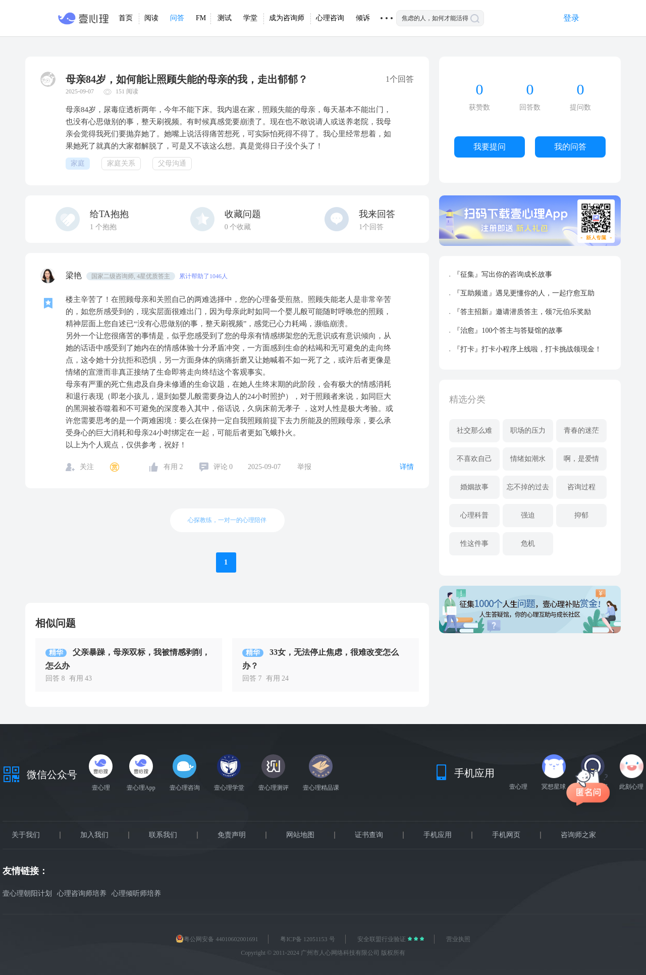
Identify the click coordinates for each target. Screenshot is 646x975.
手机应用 (437, 835)
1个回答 (371, 227)
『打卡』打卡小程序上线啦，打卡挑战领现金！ (527, 349)
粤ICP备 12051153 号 (307, 939)
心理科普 (474, 515)
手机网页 (506, 835)
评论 (223, 467)
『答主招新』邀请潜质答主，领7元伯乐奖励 (522, 312)
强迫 (528, 515)
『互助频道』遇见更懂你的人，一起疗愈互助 (524, 293)
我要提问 (489, 146)
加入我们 (94, 835)
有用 (173, 467)
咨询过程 (581, 487)
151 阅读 (127, 91)
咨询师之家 (578, 835)
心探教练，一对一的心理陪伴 (227, 520)
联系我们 (163, 835)
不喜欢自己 (474, 459)
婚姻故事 (474, 487)
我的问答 (570, 146)
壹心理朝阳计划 (27, 893)
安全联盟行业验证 (382, 939)
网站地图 (300, 835)
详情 (407, 467)
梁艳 (75, 275)
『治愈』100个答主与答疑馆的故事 (508, 330)
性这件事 (474, 543)
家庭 (78, 163)
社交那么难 (474, 430)
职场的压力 (528, 430)
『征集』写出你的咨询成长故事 (502, 274)
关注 (87, 467)
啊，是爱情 (581, 459)
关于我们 (26, 835)
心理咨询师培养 (81, 893)
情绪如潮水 (528, 459)
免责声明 (232, 835)
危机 (528, 543)
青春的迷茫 (581, 430)
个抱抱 (103, 227)
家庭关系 (121, 163)
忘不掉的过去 (528, 487)
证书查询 (369, 835)
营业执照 (458, 939)
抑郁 (581, 515)
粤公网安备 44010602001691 (217, 939)
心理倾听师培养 (136, 893)
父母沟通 (172, 163)
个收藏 (238, 227)
